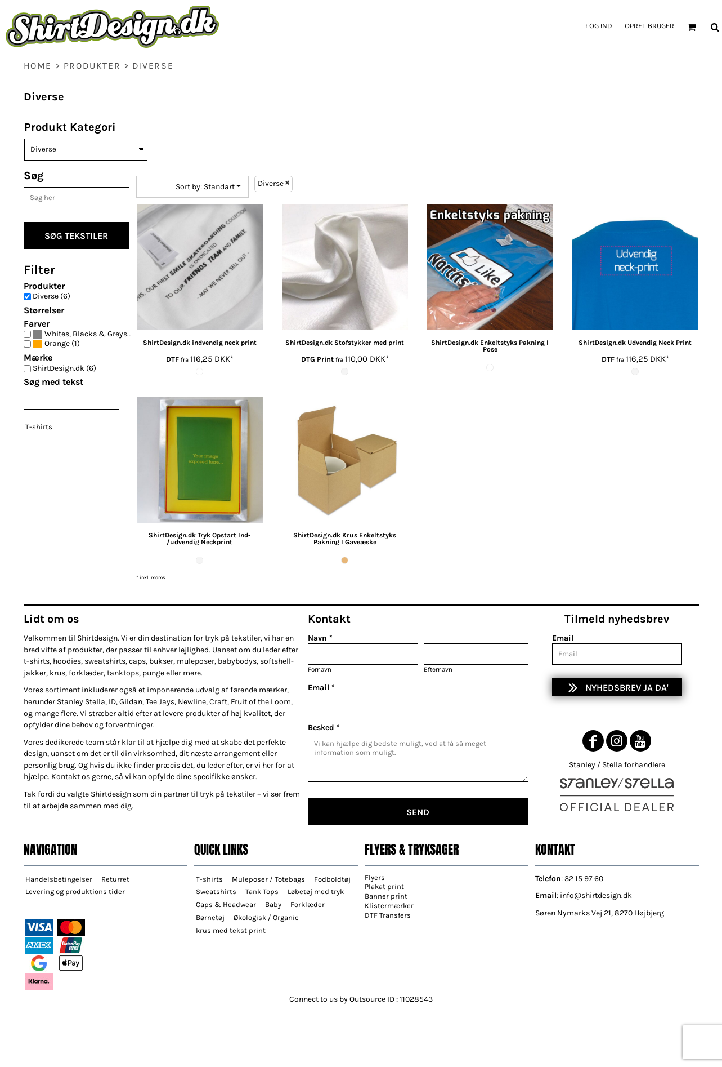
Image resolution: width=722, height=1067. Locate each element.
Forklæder (307, 904)
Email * (321, 687)
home (38, 65)
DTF (172, 359)
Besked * (324, 727)
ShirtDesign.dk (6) (64, 368)
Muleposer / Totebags (268, 879)
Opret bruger (649, 26)
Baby (273, 904)
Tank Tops (262, 891)
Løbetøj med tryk (316, 891)
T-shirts (38, 427)
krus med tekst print (231, 930)
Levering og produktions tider (75, 891)
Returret (115, 879)
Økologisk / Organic (266, 917)
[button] (691, 27)
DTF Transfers (388, 915)
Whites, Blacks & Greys (85, 334)
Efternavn (438, 669)
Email (562, 638)
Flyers (375, 877)
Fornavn (319, 669)
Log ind (598, 26)
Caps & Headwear (226, 904)
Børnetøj (210, 917)
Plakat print (384, 886)
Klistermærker (389, 905)
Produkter (92, 65)
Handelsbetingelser (58, 879)
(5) (85, 334)
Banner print (386, 896)
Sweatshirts (216, 891)
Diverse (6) (51, 296)
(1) (56, 344)
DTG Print (317, 359)
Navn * (320, 638)
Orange (57, 343)
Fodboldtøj (332, 879)
